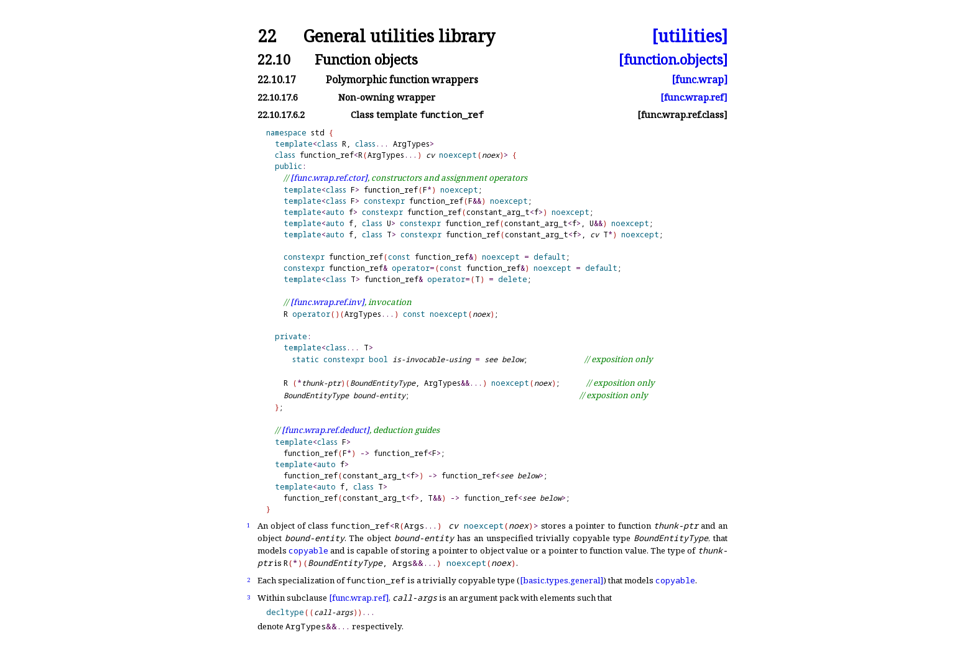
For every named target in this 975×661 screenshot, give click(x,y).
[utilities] (690, 36)
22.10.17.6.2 (281, 114)
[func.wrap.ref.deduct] (325, 429)
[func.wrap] (700, 79)
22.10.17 (276, 79)
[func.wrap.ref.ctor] (328, 177)
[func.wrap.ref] (694, 97)
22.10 (273, 59)
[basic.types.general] (561, 580)
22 (266, 36)
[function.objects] (673, 59)
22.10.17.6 (277, 97)
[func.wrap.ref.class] (682, 114)
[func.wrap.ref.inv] (327, 302)
